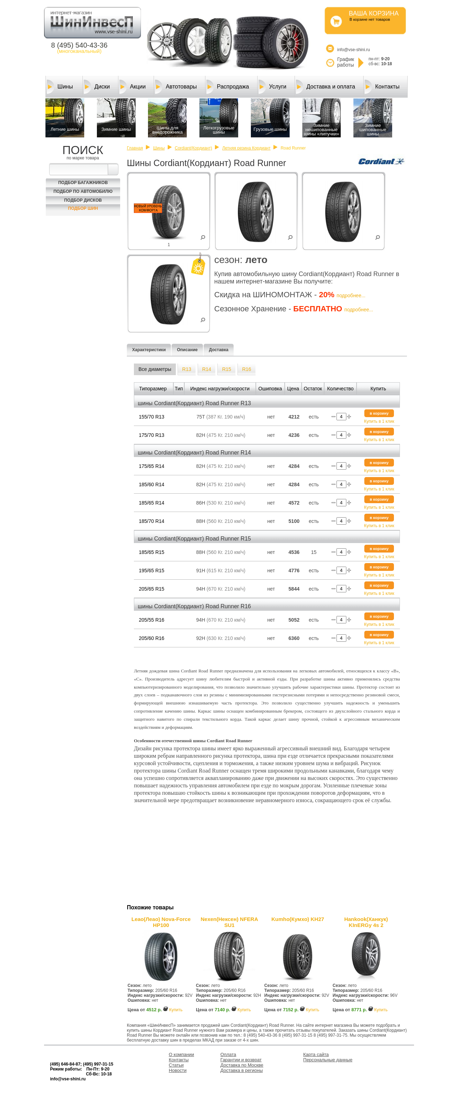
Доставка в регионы (242, 1070)
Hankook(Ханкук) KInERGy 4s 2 (366, 922)
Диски (97, 87)
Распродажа (227, 87)
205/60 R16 (151, 638)
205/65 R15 (151, 589)
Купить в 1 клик (379, 421)
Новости (177, 1070)
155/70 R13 (151, 417)
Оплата (228, 1054)
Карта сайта (316, 1054)
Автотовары (176, 87)
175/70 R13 (151, 435)
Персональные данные (328, 1059)
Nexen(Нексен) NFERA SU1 (229, 922)
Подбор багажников (83, 182)
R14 (206, 369)
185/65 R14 (151, 503)
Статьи (176, 1065)
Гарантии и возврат (241, 1059)
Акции (132, 87)
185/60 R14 (151, 484)
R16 (246, 369)
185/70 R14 (151, 521)
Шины (60, 87)
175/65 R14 (151, 466)
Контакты (382, 87)
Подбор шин (83, 208)
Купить (176, 1009)
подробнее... (350, 295)
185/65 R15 (151, 552)
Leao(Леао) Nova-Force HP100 (161, 922)
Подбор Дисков (83, 200)
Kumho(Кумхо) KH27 (297, 919)
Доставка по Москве (242, 1065)
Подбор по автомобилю (83, 191)
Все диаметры (154, 369)
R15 (226, 369)
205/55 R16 (151, 620)
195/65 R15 (151, 570)
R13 (186, 369)
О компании (181, 1054)
